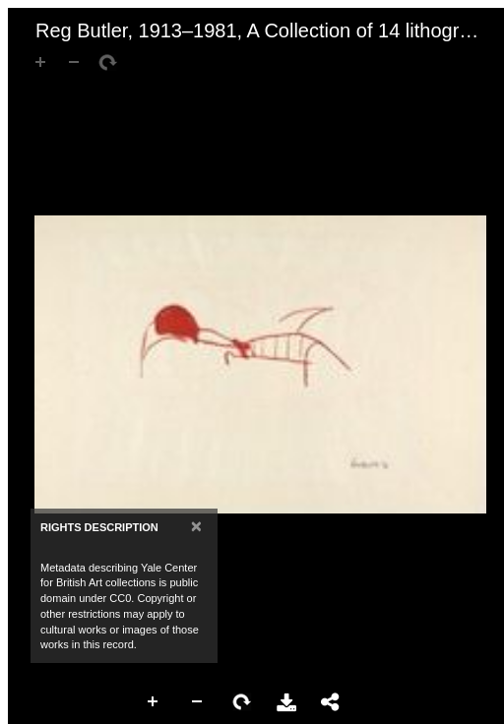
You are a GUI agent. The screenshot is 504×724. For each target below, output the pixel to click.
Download (286, 702)
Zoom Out (198, 702)
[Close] (196, 526)
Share (331, 702)
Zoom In (153, 702)
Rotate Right (242, 702)
